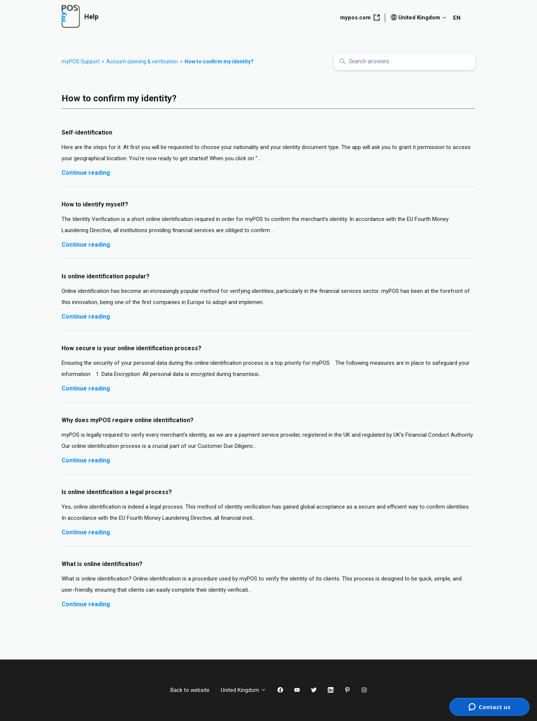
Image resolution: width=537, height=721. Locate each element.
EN (457, 18)
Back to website (190, 690)
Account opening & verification (142, 61)
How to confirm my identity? (219, 61)
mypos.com (360, 17)
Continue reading (86, 172)
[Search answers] (404, 61)
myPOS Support (81, 61)
